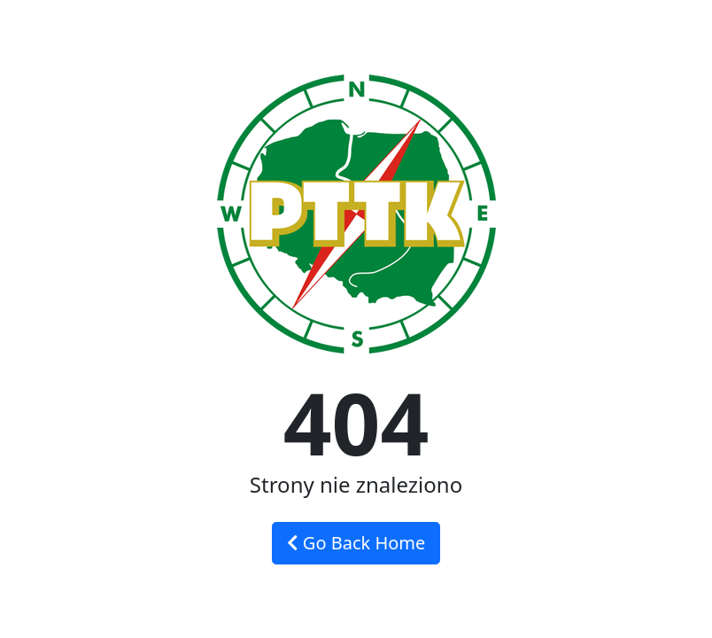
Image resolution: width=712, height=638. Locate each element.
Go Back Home (356, 543)
